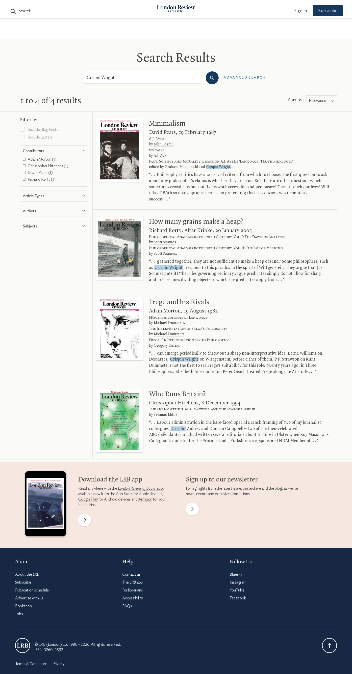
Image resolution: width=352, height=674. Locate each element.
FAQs (127, 606)
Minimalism (167, 123)
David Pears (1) (38, 173)
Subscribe (23, 582)
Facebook (238, 598)
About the (27, 574)
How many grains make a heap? (196, 221)
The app (132, 582)
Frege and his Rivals (179, 302)
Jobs (19, 614)
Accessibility (132, 598)
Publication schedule (32, 590)
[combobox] (321, 101)
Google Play (88, 499)
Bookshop (23, 606)
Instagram (238, 582)
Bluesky (236, 574)
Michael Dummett (169, 323)
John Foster (163, 144)
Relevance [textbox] (317, 101)
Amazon (145, 499)
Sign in (294, 4)
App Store (124, 494)
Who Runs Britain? (177, 394)
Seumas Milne (165, 415)
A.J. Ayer (161, 156)
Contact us (131, 574)
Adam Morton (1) (39, 159)
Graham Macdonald (181, 167)
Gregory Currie (166, 346)
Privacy (58, 664)
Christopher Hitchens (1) (45, 166)
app (140, 488)
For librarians (132, 590)
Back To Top (329, 645)
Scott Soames (165, 242)
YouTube (237, 590)
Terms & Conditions (31, 664)
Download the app (110, 479)
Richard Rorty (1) (39, 179)
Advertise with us (29, 598)
